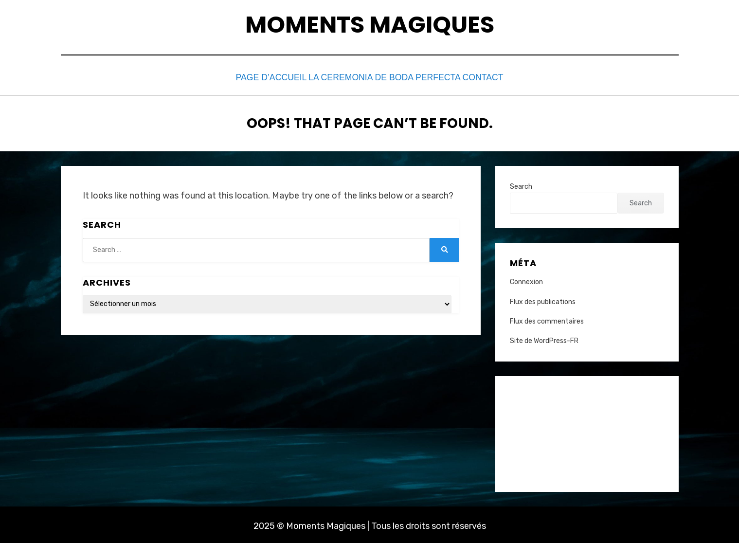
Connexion (526, 280)
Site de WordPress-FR (544, 338)
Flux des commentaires (547, 319)
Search (521, 184)
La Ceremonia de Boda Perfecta (381, 77)
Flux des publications (543, 299)
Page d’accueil (269, 77)
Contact (481, 77)
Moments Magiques (369, 24)
